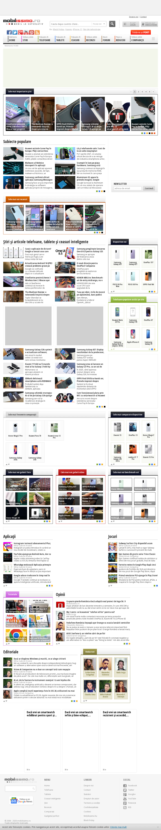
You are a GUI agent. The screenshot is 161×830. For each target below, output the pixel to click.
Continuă (149, 188)
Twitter (128, 790)
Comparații (49, 811)
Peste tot (99, 23)
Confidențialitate (91, 807)
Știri (46, 803)
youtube (26, 32)
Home (47, 785)
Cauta (112, 24)
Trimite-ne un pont (141, 32)
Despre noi (133, 17)
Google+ (129, 794)
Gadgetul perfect (51, 816)
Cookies (87, 811)
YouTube (129, 798)
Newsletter (120, 184)
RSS (127, 807)
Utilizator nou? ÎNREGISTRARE (149, 24)
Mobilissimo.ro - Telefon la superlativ (23, 21)
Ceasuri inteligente (52, 798)
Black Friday (58, 29)
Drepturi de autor (91, 798)
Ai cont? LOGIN (130, 24)
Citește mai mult (118, 827)
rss (37, 32)
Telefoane (48, 790)
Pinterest (129, 803)
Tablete (47, 794)
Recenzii (47, 807)
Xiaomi (68, 29)
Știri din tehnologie (91, 29)
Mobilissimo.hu (90, 816)
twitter (14, 32)
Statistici (87, 794)
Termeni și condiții (92, 803)
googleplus (20, 32)
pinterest (31, 32)
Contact (143, 17)
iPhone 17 (77, 29)
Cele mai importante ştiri (20, 91)
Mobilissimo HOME (11, 46)
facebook (9, 32)
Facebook (130, 785)
